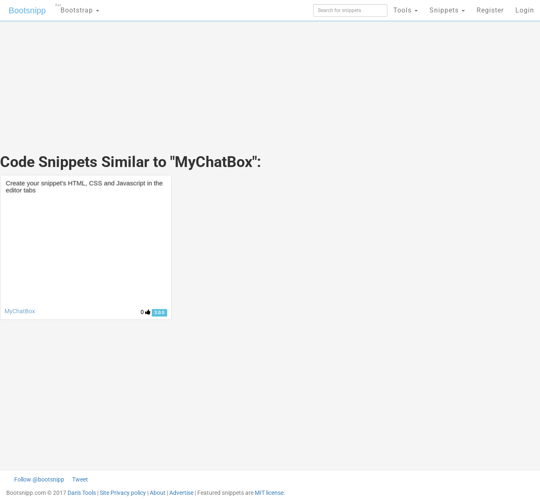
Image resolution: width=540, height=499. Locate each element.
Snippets (447, 10)
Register (490, 10)
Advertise (181, 492)
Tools (405, 10)
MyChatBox (20, 311)
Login (524, 10)
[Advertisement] (207, 79)
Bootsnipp (27, 10)
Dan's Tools (82, 492)
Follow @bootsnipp (39, 479)
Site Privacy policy (123, 492)
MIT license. (270, 492)
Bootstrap (77, 7)
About (158, 492)
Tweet (80, 479)
